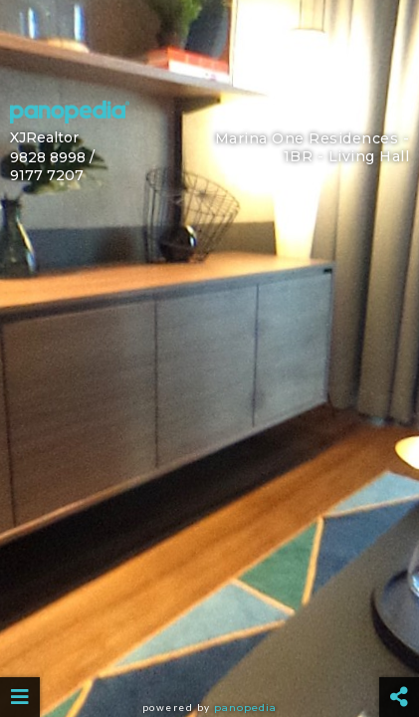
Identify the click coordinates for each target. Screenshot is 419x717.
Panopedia (245, 707)
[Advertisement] (209, 45)
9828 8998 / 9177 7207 (52, 166)
